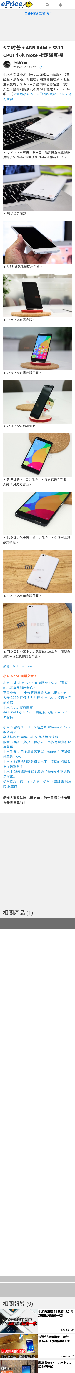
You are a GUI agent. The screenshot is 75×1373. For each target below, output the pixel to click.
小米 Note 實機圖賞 (18, 707)
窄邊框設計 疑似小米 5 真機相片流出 (30, 737)
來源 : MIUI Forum (17, 666)
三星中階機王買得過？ (38, 13)
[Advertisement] (37, 27)
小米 (42, 67)
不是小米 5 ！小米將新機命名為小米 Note (34, 693)
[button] (47, 5)
